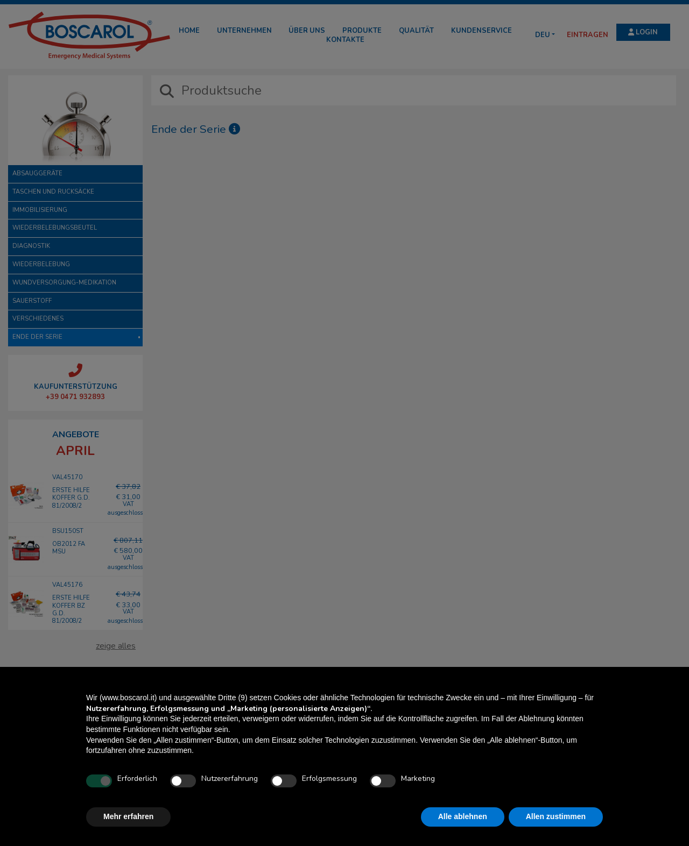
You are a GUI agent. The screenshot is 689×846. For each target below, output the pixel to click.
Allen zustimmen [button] (556, 816)
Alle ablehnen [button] (462, 816)
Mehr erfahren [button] (128, 816)
